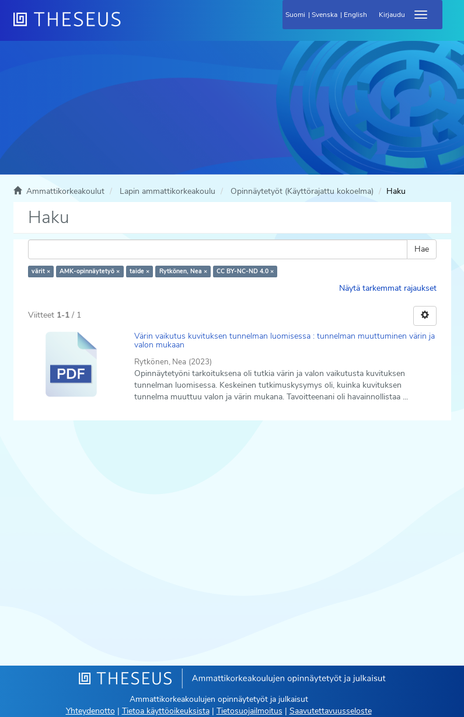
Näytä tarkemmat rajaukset (388, 288)
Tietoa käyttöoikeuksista (166, 710)
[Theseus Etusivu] (130, 26)
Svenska (324, 14)
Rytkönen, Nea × (183, 271)
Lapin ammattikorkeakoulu (167, 191)
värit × (41, 271)
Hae (421, 249)
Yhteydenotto (90, 710)
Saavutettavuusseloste (330, 710)
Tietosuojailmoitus (249, 710)
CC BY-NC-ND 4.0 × (245, 271)
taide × (139, 271)
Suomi (295, 14)
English (355, 14)
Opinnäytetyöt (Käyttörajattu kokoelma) (302, 191)
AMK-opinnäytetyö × (90, 271)
